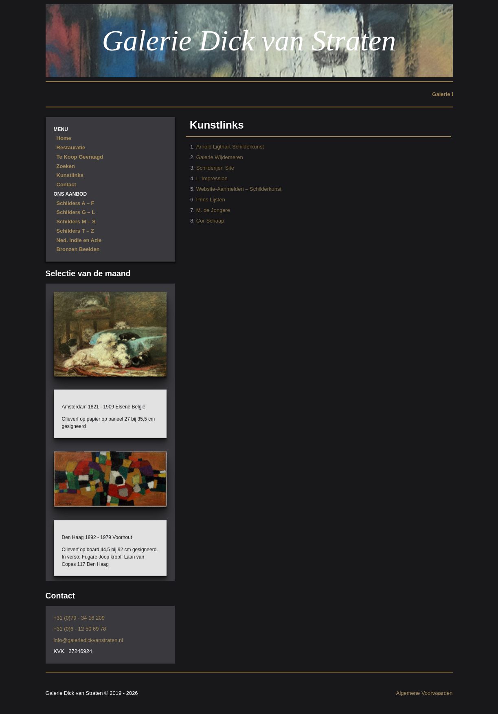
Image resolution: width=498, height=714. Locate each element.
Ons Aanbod (70, 194)
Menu (61, 129)
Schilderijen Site (215, 168)
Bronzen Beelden (78, 249)
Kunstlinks (70, 175)
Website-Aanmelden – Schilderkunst (238, 189)
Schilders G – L (76, 212)
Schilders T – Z (75, 231)
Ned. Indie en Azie (79, 240)
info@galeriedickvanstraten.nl (88, 640)
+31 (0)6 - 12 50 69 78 (80, 629)
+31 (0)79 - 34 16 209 (79, 618)
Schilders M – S (76, 221)
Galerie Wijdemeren (219, 157)
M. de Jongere (213, 210)
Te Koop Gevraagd (80, 157)
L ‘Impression (212, 178)
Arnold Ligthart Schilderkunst (230, 147)
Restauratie (71, 147)
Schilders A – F (75, 203)
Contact (66, 184)
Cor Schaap (210, 221)
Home (64, 138)
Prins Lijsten (210, 200)
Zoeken (66, 166)
